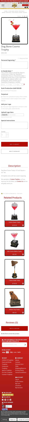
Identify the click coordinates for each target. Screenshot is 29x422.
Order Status (19, 381)
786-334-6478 (23, 3)
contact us (7, 395)
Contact (17, 362)
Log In (17, 379)
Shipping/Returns (20, 368)
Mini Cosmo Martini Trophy (14, 251)
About (17, 360)
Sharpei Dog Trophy (14, 309)
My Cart (17, 383)
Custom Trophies (15, 179)
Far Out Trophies (7, 372)
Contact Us (25, 5)
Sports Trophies (7, 370)
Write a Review (14, 328)
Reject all (12, 419)
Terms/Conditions (20, 372)
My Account (19, 387)
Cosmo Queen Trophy (14, 222)
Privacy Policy (19, 370)
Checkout (18, 385)
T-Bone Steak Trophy (14, 280)
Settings (4, 419)
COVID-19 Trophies (7, 360)
